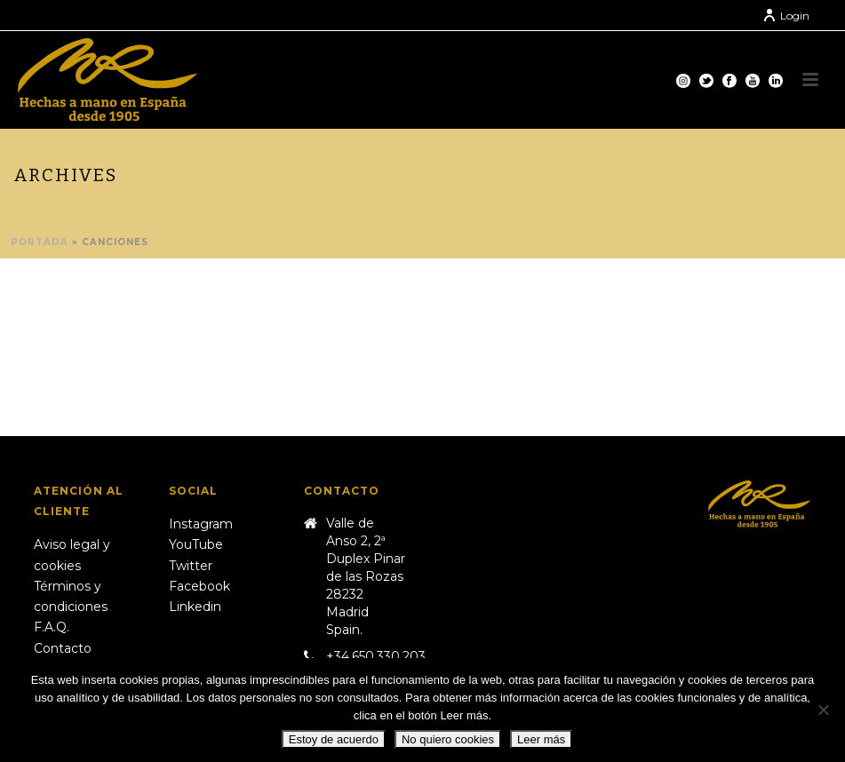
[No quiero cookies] (823, 709)
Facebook (199, 586)
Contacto (63, 648)
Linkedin (195, 607)
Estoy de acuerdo (334, 739)
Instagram (201, 524)
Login (785, 15)
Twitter (190, 566)
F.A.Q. (51, 627)
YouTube (196, 544)
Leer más (541, 739)
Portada (39, 242)
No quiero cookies (448, 739)
